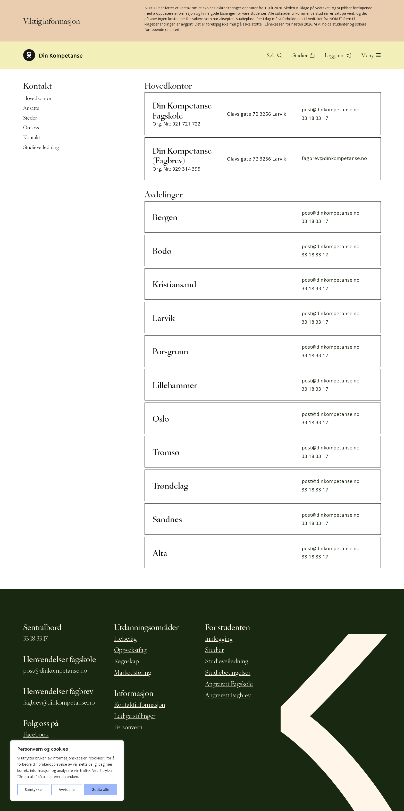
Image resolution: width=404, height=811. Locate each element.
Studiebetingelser (227, 672)
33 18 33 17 (315, 118)
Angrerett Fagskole (229, 683)
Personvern (128, 726)
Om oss (31, 127)
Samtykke (33, 789)
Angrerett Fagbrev (228, 694)
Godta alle (100, 789)
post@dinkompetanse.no (330, 109)
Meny (371, 55)
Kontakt (31, 137)
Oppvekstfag (130, 649)
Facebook (35, 734)
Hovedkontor (37, 98)
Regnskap (126, 660)
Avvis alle (67, 789)
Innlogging (219, 638)
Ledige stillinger (134, 715)
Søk (274, 55)
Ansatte (31, 107)
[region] (67, 770)
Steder (30, 117)
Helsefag (125, 638)
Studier (303, 55)
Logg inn (338, 55)
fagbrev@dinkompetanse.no (334, 158)
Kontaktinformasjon (139, 704)
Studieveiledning (41, 147)
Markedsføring (132, 672)
